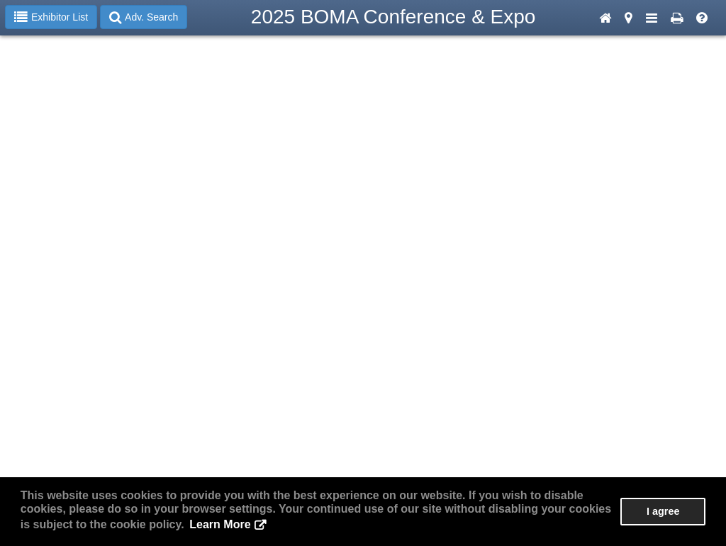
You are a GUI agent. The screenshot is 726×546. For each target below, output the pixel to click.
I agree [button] (663, 511)
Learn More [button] (219, 524)
